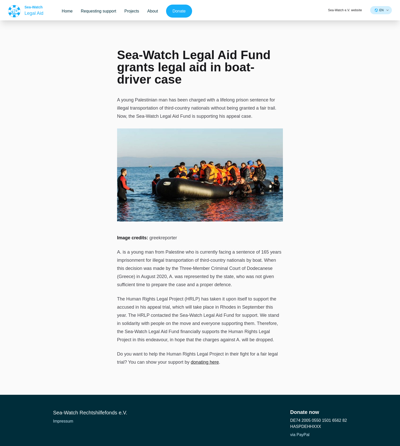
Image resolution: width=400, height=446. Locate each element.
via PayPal (300, 434)
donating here (205, 362)
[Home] (25, 11)
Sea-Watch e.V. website (345, 10)
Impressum (63, 421)
